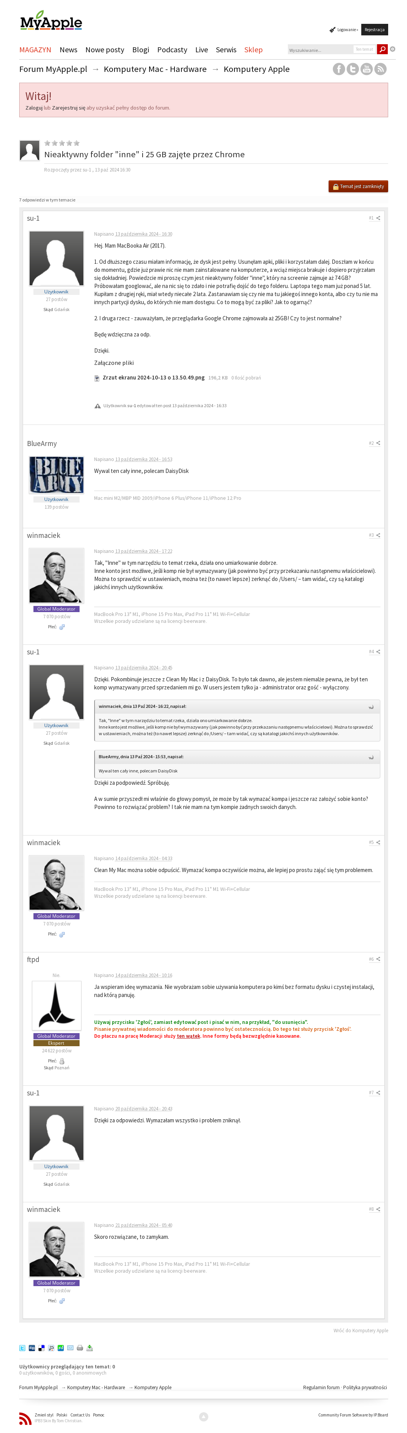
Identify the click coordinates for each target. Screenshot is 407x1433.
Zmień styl (44, 1415)
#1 (374, 218)
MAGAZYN (35, 49)
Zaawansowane (393, 49)
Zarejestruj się (68, 107)
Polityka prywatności (365, 1387)
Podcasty (172, 49)
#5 (374, 842)
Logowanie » (347, 29)
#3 (374, 535)
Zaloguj (34, 107)
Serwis (226, 49)
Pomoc (99, 1415)
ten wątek (188, 1036)
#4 (374, 651)
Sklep (253, 49)
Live (201, 49)
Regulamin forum (322, 1387)
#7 (374, 1092)
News (68, 49)
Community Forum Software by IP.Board (353, 1415)
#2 (374, 443)
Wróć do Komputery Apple (361, 1330)
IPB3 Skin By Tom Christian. (59, 1420)
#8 (374, 1209)
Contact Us (80, 1415)
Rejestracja (375, 29)
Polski (61, 1415)
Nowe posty (104, 49)
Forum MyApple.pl (38, 1387)
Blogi (140, 49)
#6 (374, 959)
